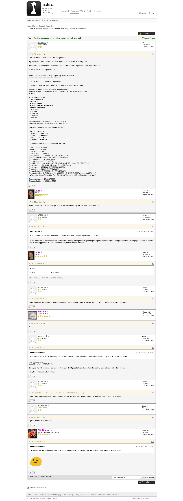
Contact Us (42, 495)
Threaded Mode (148, 38)
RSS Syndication (113, 495)
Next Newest (46, 477)
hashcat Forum (32, 26)
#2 (153, 202)
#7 (153, 348)
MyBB (37, 498)
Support (42, 26)
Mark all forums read (98, 495)
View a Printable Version (38, 487)
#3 (153, 226)
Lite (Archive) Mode (82, 495)
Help (152, 13)
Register (53, 20)
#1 (153, 54)
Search (143, 13)
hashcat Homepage (55, 495)
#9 (153, 417)
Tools (89, 11)
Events (97, 11)
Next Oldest (34, 477)
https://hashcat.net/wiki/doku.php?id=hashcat (46, 278)
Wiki (82, 11)
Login (46, 20)
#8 (153, 393)
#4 (153, 264)
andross (42, 42)
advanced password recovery (47, 8)
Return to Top (68, 495)
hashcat (65, 11)
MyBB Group (53, 498)
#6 (153, 323)
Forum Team (32, 495)
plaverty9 (42, 336)
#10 (152, 442)
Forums (75, 11)
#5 (153, 299)
